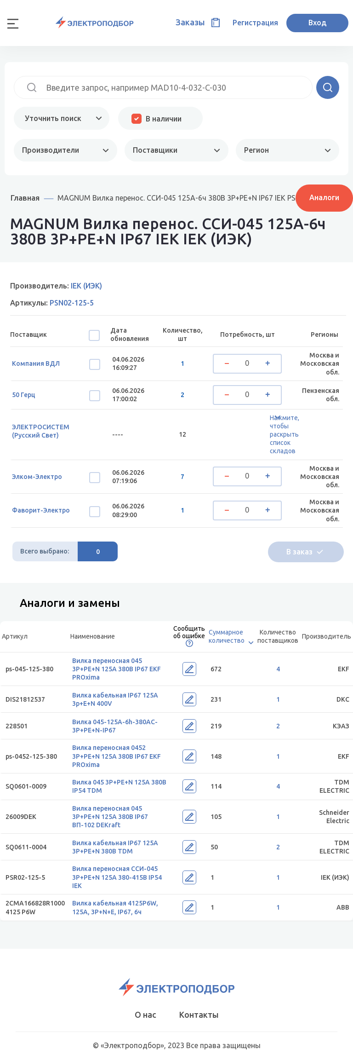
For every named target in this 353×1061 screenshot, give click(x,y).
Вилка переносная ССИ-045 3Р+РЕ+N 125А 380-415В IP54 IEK (117, 877)
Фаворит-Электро (41, 510)
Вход (317, 22)
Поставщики (155, 150)
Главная (25, 197)
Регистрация (255, 22)
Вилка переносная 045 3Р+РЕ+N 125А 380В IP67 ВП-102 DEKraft (110, 817)
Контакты (199, 1014)
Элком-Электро (37, 476)
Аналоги (324, 197)
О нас (145, 1014)
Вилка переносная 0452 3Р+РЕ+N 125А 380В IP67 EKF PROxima (116, 756)
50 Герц (23, 394)
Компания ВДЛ (36, 363)
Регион (256, 150)
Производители (50, 150)
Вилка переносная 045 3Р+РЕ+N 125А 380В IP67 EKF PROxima (116, 669)
